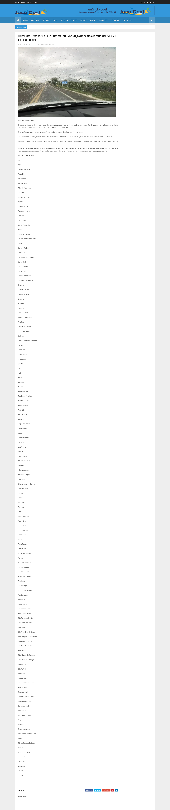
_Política (46, 20)
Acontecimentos (48, 44)
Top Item (35, 2)
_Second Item (103, 20)
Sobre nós (29, 2)
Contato (23, 2)
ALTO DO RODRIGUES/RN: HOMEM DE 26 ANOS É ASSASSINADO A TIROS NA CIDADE (141, 82)
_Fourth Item (127, 20)
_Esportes (64, 20)
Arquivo (83, 20)
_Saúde (54, 20)
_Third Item (115, 20)
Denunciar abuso (127, 94)
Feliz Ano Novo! (135, 63)
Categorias (35, 20)
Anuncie (17, 2)
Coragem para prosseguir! (139, 54)
